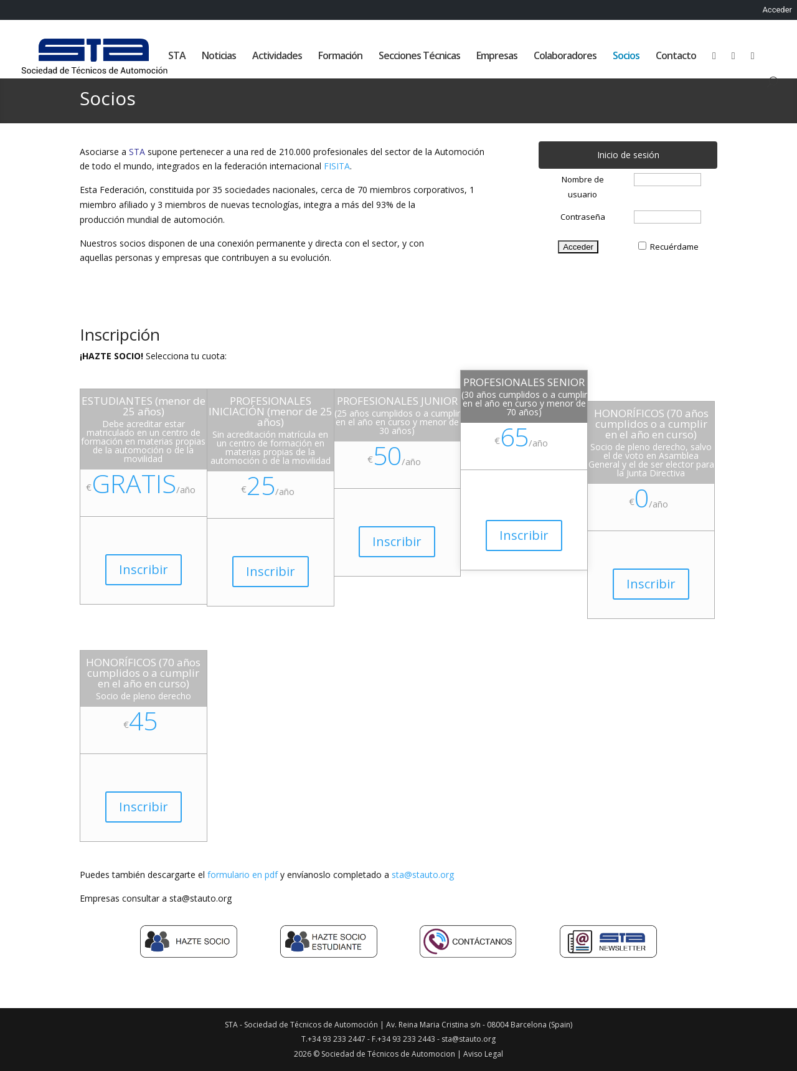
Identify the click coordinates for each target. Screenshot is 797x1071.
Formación (340, 56)
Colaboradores (565, 56)
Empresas (496, 56)
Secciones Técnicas (419, 56)
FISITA (337, 166)
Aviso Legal (483, 1054)
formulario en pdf (242, 874)
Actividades (277, 56)
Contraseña (582, 216)
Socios (626, 56)
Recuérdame (674, 246)
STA (177, 56)
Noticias (219, 56)
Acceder (777, 9)
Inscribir (143, 569)
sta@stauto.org (423, 874)
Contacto (676, 56)
